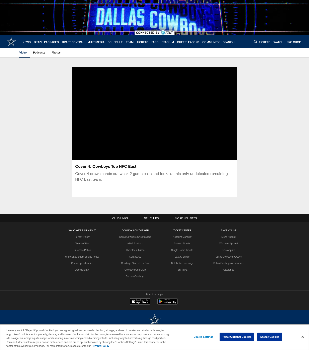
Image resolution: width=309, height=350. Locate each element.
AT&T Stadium (135, 243)
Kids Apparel (228, 250)
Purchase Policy (82, 250)
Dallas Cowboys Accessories (228, 263)
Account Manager (182, 236)
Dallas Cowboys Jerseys (229, 256)
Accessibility (82, 269)
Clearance (228, 269)
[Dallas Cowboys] (154, 320)
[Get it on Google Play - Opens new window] (167, 303)
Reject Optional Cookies (237, 336)
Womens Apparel (228, 243)
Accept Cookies (270, 336)
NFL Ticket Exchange (182, 263)
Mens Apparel (228, 236)
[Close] (302, 337)
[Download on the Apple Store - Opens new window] (140, 301)
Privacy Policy (82, 236)
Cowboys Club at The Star (135, 263)
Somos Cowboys (135, 276)
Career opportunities (82, 263)
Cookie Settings (203, 336)
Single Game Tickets (182, 250)
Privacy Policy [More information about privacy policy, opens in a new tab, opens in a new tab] (100, 345)
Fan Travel (182, 269)
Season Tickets (182, 243)
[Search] (255, 41)
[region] (154, 337)
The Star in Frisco (135, 250)
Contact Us (135, 256)
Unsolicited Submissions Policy (82, 256)
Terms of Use (82, 243)
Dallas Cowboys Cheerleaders (135, 236)
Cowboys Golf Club (135, 269)
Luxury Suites (182, 256)
